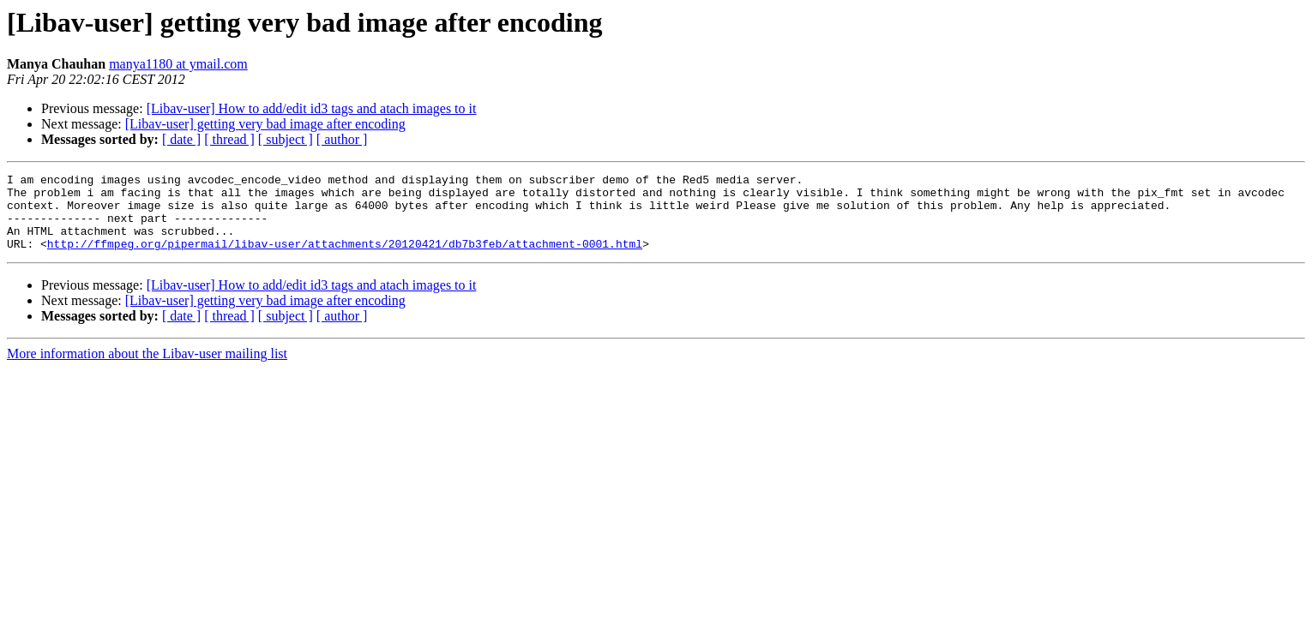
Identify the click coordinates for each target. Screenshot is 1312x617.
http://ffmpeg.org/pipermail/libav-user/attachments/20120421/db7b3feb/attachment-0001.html (344, 259)
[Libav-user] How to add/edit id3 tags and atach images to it (312, 108)
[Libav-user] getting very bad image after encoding (265, 124)
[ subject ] (285, 139)
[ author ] (342, 139)
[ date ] (181, 139)
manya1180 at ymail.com (178, 64)
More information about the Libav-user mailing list (147, 369)
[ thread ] (229, 139)
